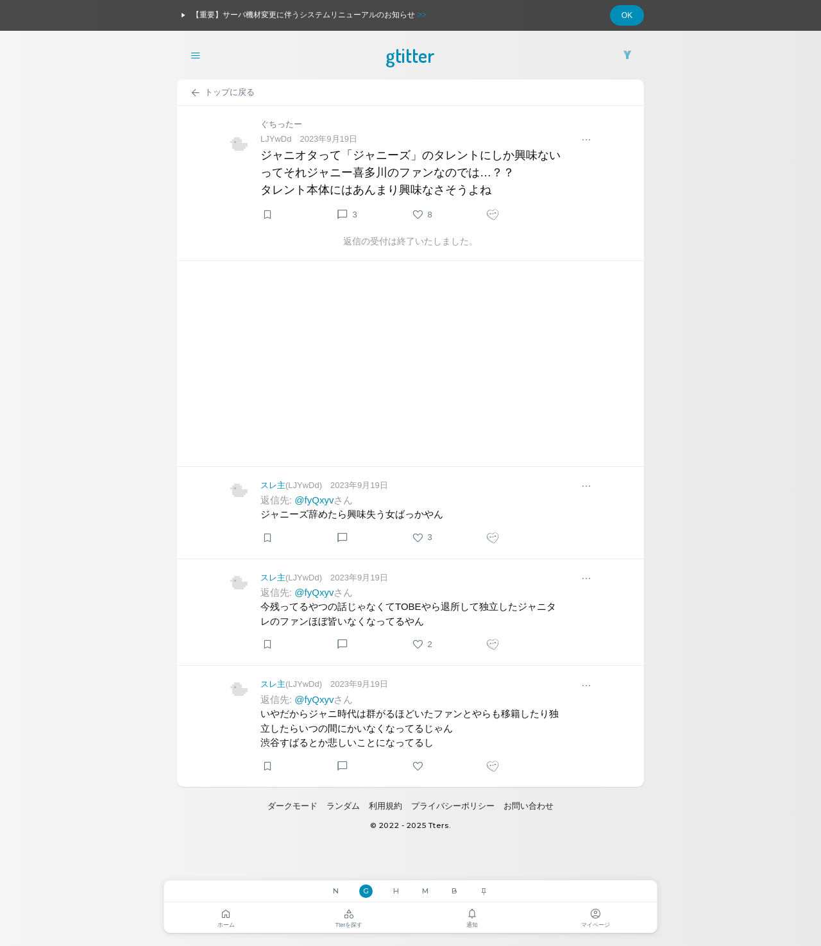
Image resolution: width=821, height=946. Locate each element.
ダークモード (292, 806)
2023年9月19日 (328, 139)
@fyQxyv (314, 499)
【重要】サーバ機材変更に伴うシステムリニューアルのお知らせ (302, 15)
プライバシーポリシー (453, 806)
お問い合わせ (529, 806)
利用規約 (385, 806)
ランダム (343, 806)
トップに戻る (222, 93)
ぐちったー (281, 124)
